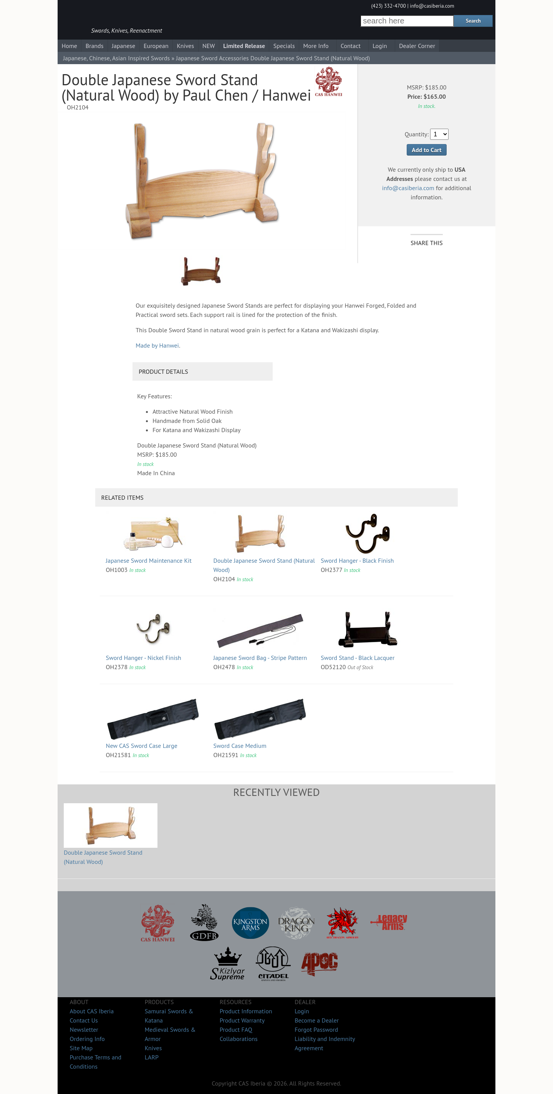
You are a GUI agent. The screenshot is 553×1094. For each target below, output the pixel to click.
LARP (152, 1057)
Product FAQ (236, 1029)
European (156, 46)
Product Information (246, 1011)
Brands (95, 46)
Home (69, 46)
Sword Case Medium (239, 745)
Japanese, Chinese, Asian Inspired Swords (116, 58)
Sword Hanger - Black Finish (357, 560)
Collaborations (239, 1039)
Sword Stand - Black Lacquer (357, 657)
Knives (185, 46)
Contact (351, 46)
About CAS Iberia (92, 1011)
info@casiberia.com (432, 5)
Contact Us (84, 1020)
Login (380, 46)
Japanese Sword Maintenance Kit (149, 560)
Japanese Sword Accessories (212, 58)
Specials (284, 46)
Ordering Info (87, 1039)
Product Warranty (242, 1020)
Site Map (81, 1048)
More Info (316, 46)
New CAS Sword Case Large (141, 745)
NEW (208, 46)
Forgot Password (316, 1029)
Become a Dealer (317, 1020)
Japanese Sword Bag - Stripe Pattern (260, 657)
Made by (157, 345)
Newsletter (84, 1029)
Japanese (123, 46)
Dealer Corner (417, 46)
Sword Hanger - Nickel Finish (143, 657)
